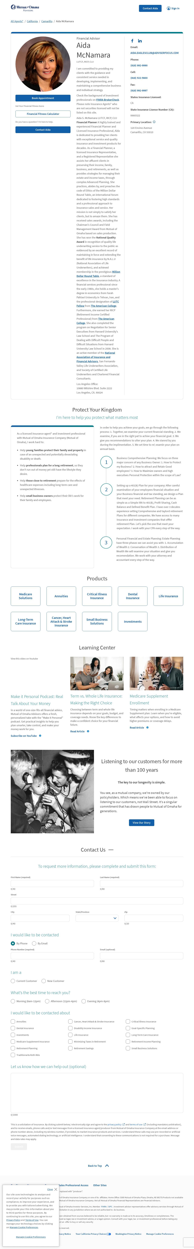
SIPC (110, 1206)
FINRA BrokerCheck (107, 99)
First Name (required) (20, 877)
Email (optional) (107, 949)
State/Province (82, 912)
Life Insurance (166, 592)
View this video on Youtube (24, 658)
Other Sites (100, 1185)
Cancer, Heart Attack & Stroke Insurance (59, 619)
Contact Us (93, 849)
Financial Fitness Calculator (37, 113)
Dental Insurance (128, 593)
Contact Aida (150, 8)
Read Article (77, 731)
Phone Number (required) (22, 949)
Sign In (173, 7)
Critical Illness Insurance (94, 593)
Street (13, 894)
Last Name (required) (109, 877)
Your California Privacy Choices (91, 1233)
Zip (125, 912)
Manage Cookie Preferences (160, 1233)
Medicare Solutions (21, 593)
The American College (103, 306)
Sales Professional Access (73, 1185)
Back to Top (95, 1165)
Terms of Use (31, 1219)
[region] (30, 1216)
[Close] (53, 1188)
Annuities (57, 592)
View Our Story (140, 821)
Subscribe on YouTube (24, 736)
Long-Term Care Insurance (23, 619)
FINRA (104, 1206)
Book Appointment (43, 98)
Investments (130, 618)
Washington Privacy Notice (128, 1233)
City (12, 912)
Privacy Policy (13, 1219)
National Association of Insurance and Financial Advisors (96, 357)
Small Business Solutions (94, 619)
